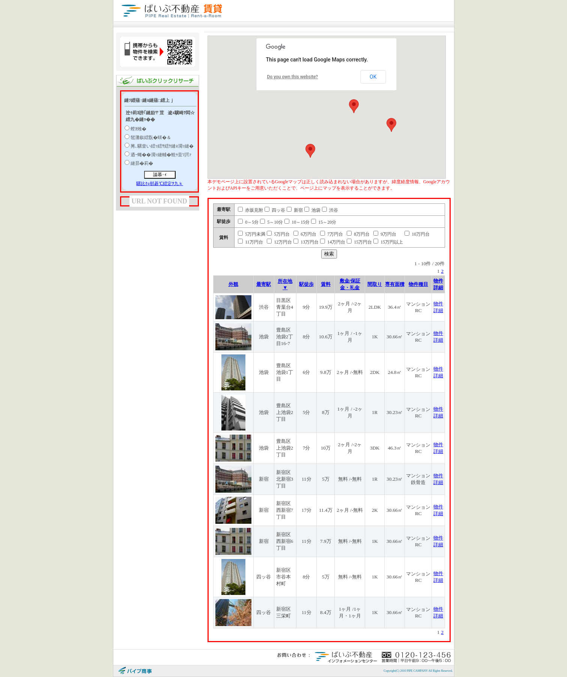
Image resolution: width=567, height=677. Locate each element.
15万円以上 (388, 242)
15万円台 (359, 242)
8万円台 (358, 234)
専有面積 (395, 284)
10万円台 (417, 234)
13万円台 (306, 242)
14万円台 (332, 242)
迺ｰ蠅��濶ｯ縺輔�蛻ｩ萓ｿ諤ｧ (161, 154)
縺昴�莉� (142, 163)
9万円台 (384, 234)
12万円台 (279, 242)
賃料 (326, 284)
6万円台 (304, 234)
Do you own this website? (292, 76)
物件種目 (418, 284)
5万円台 (278, 234)
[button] (354, 106)
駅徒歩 (306, 284)
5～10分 (271, 222)
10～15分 (297, 222)
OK (373, 77)
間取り (374, 284)
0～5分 (248, 222)
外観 (233, 284)
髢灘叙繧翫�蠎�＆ (151, 137)
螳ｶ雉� (138, 129)
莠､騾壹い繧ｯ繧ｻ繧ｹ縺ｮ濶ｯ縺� (162, 146)
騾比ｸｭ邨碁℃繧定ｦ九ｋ (159, 183)
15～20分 (323, 222)
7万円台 (331, 234)
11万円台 (250, 242)
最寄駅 (263, 284)
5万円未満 (251, 234)
